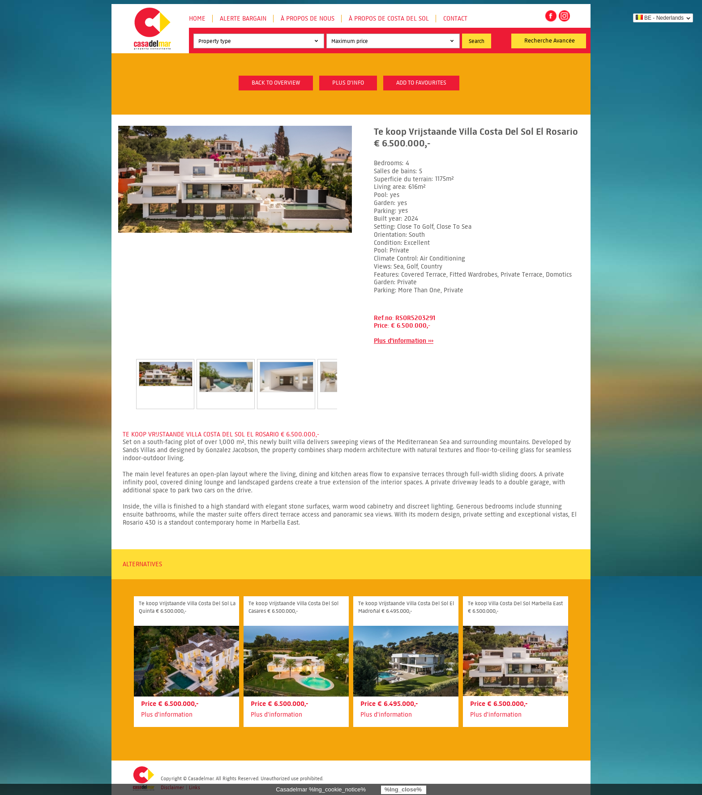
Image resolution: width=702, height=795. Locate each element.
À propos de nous (307, 18)
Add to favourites (421, 82)
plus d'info (348, 82)
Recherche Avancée (549, 40)
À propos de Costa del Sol (389, 18)
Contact (455, 18)
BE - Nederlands (660, 18)
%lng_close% (403, 789)
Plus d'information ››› (403, 341)
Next (348, 375)
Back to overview (276, 82)
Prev (125, 375)
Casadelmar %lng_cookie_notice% (321, 789)
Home (197, 18)
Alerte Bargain (243, 18)
